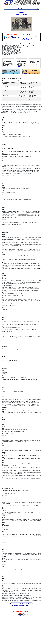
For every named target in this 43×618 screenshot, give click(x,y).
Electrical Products (21, 8)
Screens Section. (17, 56)
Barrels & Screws (14, 8)
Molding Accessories (35, 8)
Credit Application (7, 8)
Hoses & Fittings (27, 8)
